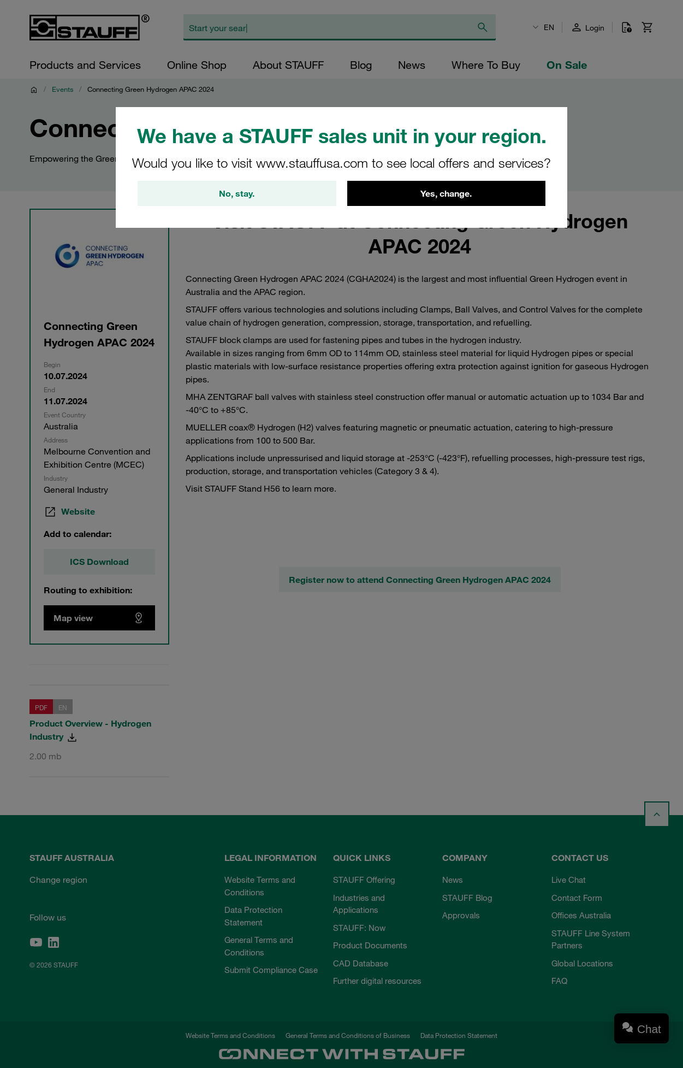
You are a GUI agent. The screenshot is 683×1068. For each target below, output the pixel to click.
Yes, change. (446, 193)
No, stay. (236, 193)
